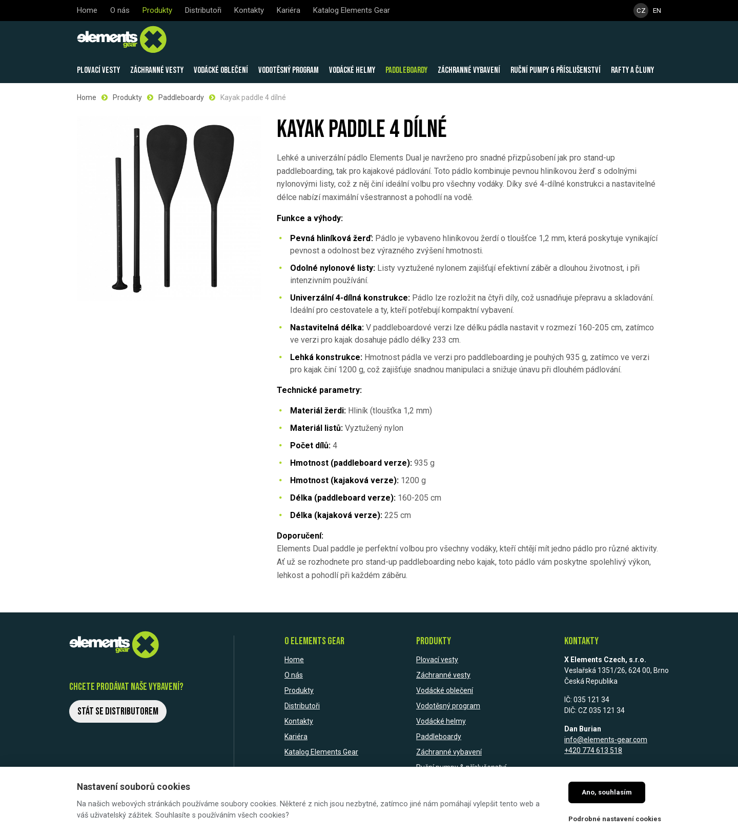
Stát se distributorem (117, 711)
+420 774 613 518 (593, 750)
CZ (642, 10)
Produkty (127, 97)
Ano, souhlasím (607, 792)
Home (86, 97)
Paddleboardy (180, 97)
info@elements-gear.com (605, 740)
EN (657, 10)
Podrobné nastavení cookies (614, 819)
